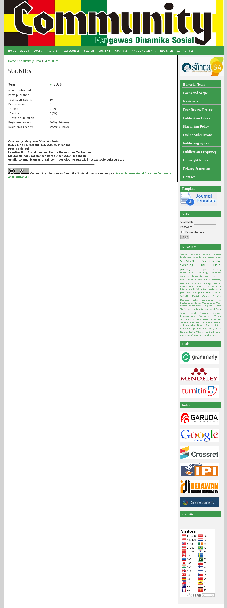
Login (38, 50)
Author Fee (185, 50)
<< (51, 85)
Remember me (194, 232)
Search (89, 50)
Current (104, 50)
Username (187, 221)
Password (186, 227)
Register (53, 50)
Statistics (51, 61)
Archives (121, 50)
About (25, 50)
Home (12, 50)
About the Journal (30, 61)
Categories (71, 50)
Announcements (144, 50)
